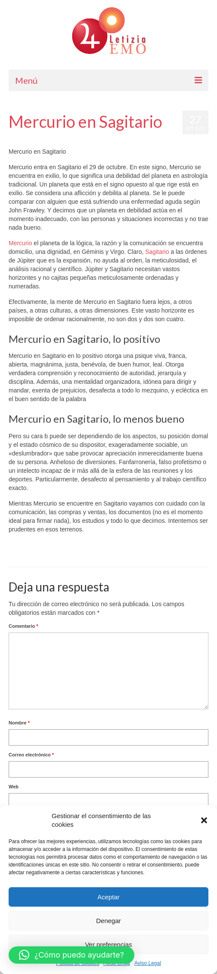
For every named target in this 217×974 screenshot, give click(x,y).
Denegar (108, 920)
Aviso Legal (147, 963)
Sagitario (157, 251)
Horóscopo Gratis (108, 138)
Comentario (23, 626)
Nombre (19, 722)
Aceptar (108, 897)
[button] (204, 820)
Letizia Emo (34, 138)
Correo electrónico (31, 754)
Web (14, 786)
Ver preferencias (108, 944)
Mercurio (20, 243)
